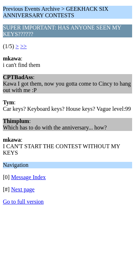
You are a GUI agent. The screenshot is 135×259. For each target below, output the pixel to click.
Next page (23, 189)
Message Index (28, 177)
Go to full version (23, 202)
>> (23, 46)
